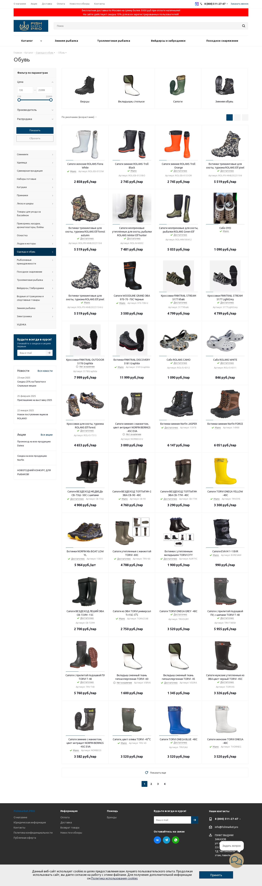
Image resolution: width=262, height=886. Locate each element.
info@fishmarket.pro (226, 827)
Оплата (65, 817)
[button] (236, 860)
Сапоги (177, 101)
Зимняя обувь (224, 101)
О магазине (20, 817)
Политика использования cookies (114, 878)
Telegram (166, 840)
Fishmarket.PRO (24, 810)
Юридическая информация (30, 822)
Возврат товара (69, 827)
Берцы (84, 101)
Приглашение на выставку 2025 (34, 400)
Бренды (112, 817)
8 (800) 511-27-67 (226, 818)
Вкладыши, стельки (131, 101)
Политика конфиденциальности (33, 832)
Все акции (47, 434)
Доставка (66, 822)
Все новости (45, 370)
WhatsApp (175, 840)
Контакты (19, 827)
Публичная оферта (25, 837)
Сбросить (34, 138)
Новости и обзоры (71, 832)
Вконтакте (157, 840)
